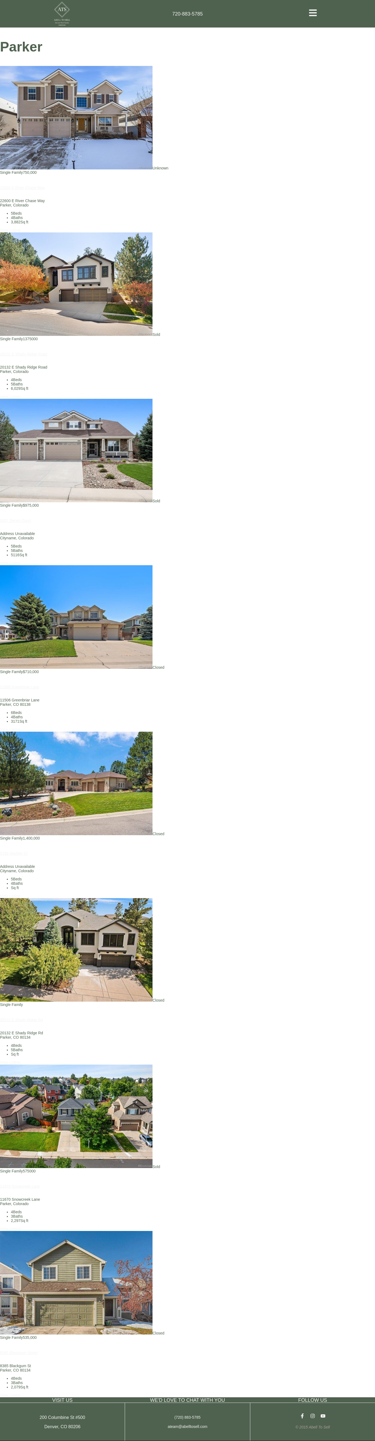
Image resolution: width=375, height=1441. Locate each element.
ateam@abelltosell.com (188, 1426)
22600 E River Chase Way (22, 188)
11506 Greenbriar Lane (19, 687)
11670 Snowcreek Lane (20, 1186)
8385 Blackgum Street (19, 1353)
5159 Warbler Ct (14, 853)
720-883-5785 (187, 14)
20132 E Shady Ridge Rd (21, 1020)
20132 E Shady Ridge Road (23, 354)
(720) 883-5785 (188, 1417)
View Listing (10, 230)
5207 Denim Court (15, 520)
